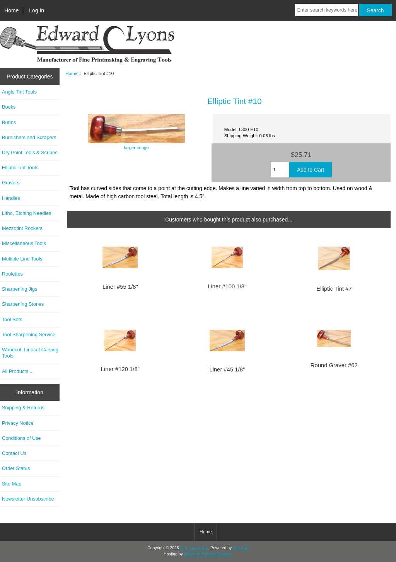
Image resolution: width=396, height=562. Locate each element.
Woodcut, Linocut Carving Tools (30, 353)
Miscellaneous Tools (24, 243)
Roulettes (12, 274)
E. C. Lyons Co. (194, 548)
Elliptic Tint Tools (20, 167)
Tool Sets (12, 319)
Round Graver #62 (334, 365)
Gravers (10, 183)
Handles (11, 198)
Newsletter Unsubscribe (28, 499)
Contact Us (14, 453)
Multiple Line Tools (22, 259)
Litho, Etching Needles (26, 213)
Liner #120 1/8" (120, 369)
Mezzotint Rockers (22, 228)
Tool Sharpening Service (28, 334)
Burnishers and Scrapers (29, 137)
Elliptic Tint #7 (334, 289)
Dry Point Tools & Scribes (30, 152)
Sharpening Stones (23, 304)
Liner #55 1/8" (120, 287)
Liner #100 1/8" (227, 286)
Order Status (16, 468)
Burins (9, 122)
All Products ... (18, 371)
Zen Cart (241, 548)
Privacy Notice (17, 423)
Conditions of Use (21, 438)
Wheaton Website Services (208, 554)
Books (8, 107)
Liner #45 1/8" (227, 369)
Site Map (11, 484)
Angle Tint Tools (19, 92)
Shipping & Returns (23, 407)
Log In (36, 10)
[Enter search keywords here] (326, 10)
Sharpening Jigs (19, 289)
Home (11, 10)
